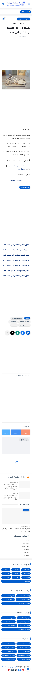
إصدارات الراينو (10, 599)
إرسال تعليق (24, 439)
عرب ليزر (26, 540)
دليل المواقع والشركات (24, 655)
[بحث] (3, 4)
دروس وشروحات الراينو (24, 629)
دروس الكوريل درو (25, 625)
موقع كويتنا (26, 549)
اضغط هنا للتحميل (16, 180)
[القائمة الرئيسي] (29, 4)
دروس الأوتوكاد (10, 618)
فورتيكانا (26, 555)
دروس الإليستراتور (25, 621)
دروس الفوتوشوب (10, 621)
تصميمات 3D (11, 644)
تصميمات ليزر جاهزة (24, 325)
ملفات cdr (14, 325)
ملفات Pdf (27, 581)
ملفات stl (7, 569)
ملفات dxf (27, 573)
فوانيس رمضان (26, 659)
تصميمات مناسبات (11, 651)
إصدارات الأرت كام (25, 595)
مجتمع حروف (25, 543)
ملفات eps (27, 577)
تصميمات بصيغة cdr (24, 322)
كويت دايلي (26, 552)
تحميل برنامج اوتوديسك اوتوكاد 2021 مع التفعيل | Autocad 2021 (10, 497)
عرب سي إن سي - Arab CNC (9, 666)
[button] (23, 333)
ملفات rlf (16, 569)
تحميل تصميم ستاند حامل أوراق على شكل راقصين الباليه (16, 529)
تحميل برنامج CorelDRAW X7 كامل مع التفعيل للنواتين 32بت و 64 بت (10, 486)
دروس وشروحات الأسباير (10, 625)
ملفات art (7, 573)
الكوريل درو (21, 169)
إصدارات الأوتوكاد (25, 599)
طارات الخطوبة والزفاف (8, 655)
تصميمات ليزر (13, 322)
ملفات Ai (17, 577)
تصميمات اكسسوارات (23, 19)
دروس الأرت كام (26, 618)
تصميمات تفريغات (9, 647)
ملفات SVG (7, 577)
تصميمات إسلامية (25, 647)
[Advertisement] (16, 57)
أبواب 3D (17, 573)
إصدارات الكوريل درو (24, 603)
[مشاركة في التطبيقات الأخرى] (7, 333)
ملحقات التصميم (10, 659)
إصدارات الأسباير (10, 595)
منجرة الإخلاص (25, 546)
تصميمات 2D (26, 644)
